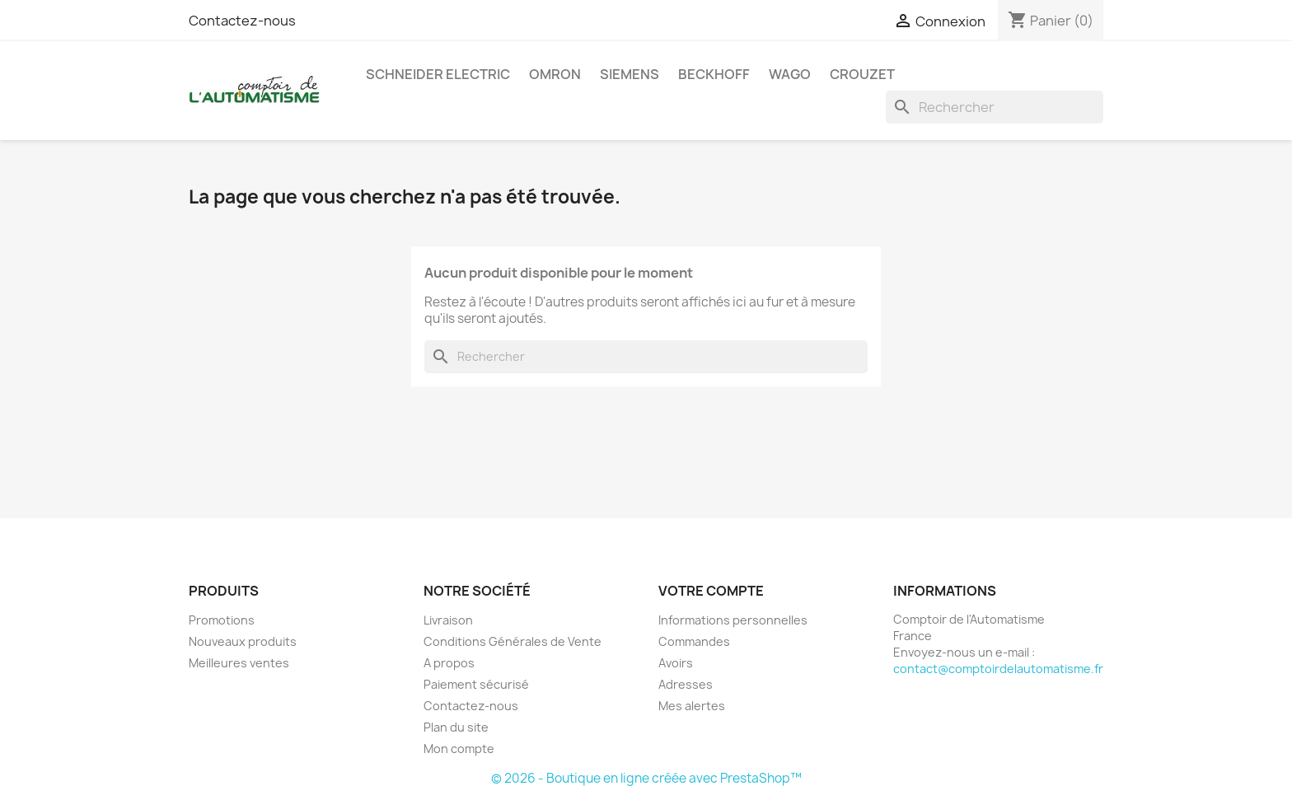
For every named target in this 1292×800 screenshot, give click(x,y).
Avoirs (675, 663)
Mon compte (459, 748)
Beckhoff (714, 74)
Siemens (629, 74)
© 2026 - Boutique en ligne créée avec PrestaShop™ (646, 778)
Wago (790, 74)
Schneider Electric (438, 74)
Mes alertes (691, 705)
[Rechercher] (994, 107)
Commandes (694, 641)
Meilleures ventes (239, 663)
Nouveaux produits (243, 641)
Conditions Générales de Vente (513, 641)
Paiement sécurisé (476, 684)
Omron (555, 74)
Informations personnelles (733, 620)
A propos (449, 663)
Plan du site (456, 727)
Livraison (448, 620)
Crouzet (862, 74)
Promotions (222, 620)
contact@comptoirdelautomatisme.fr (998, 668)
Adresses (685, 684)
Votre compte (711, 591)
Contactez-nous (242, 21)
